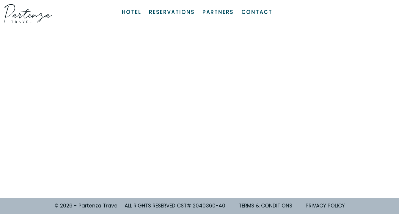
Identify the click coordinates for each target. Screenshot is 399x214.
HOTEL (131, 12)
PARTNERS (218, 12)
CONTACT (256, 12)
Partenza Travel (28, 13)
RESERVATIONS (172, 12)
